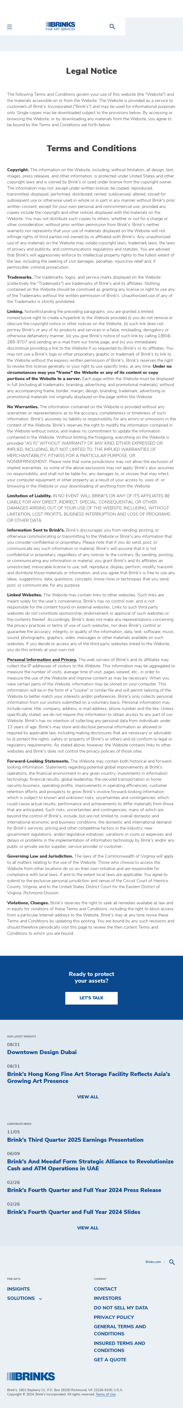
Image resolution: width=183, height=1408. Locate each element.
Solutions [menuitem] (21, 1298)
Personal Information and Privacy (41, 660)
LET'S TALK (91, 998)
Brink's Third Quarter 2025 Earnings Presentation (75, 1140)
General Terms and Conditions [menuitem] (120, 1330)
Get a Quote (110, 1360)
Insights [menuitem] (18, 1289)
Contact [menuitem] (105, 1289)
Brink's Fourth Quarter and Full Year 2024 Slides (73, 1212)
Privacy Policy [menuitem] (114, 1317)
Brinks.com (153, 1262)
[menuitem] (170, 26)
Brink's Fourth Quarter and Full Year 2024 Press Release (84, 1190)
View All (87, 1097)
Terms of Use (106, 1394)
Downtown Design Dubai (42, 1052)
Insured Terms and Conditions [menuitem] (119, 1347)
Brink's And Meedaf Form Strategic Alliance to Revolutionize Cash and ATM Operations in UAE (90, 1165)
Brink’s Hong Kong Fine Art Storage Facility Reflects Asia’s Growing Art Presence (88, 1077)
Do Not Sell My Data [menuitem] (121, 1308)
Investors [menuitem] (107, 1298)
